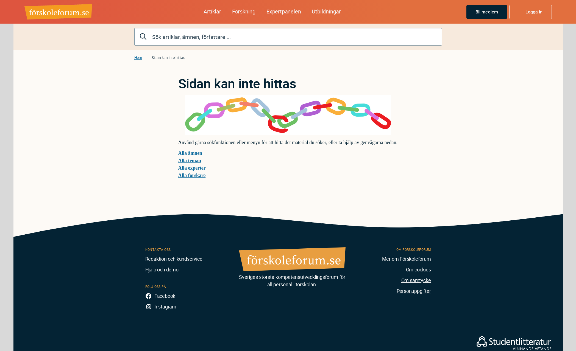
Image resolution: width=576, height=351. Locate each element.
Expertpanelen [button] (283, 11)
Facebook (164, 296)
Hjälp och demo (162, 269)
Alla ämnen (190, 153)
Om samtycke (416, 280)
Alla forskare (192, 175)
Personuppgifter (414, 291)
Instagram (165, 306)
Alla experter (192, 168)
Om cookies (418, 269)
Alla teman (189, 160)
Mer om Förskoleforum (406, 258)
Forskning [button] (243, 11)
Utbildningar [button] (326, 11)
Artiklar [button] (212, 11)
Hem (138, 57)
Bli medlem (486, 12)
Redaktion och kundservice (173, 258)
